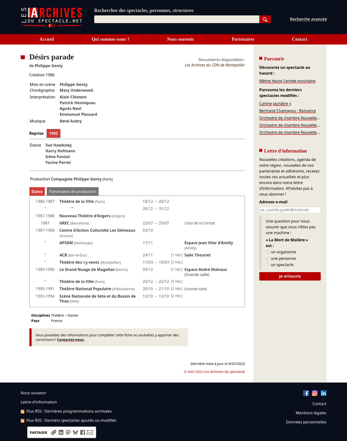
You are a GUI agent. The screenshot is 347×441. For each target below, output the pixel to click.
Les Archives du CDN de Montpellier (215, 65)
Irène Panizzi (58, 156)
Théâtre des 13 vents (79, 262)
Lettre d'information (39, 402)
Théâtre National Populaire (85, 288)
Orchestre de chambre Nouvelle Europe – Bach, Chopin (289, 118)
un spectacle (280, 265)
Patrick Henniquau (77, 102)
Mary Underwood (76, 90)
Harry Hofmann (60, 150)
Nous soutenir (180, 39)
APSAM (66, 242)
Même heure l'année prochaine (287, 80)
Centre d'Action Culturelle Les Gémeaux (97, 230)
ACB (63, 255)
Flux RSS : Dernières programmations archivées (66, 411)
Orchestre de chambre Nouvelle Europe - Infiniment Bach (289, 125)
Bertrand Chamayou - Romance (287, 110)
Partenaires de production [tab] (72, 191)
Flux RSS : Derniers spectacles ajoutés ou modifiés (68, 420)
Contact (299, 39)
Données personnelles (306, 422)
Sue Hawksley (59, 145)
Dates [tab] (37, 191)
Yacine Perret (58, 162)
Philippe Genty (49, 65)
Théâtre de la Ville (77, 201)
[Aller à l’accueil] (51, 26)
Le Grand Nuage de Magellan (87, 269)
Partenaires (243, 39)
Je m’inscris (290, 276)
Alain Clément (73, 97)
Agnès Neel (70, 108)
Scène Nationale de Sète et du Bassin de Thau (98, 299)
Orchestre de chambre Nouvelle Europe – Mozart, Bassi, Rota (289, 132)
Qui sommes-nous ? (110, 39)
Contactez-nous (70, 339)
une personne (281, 258)
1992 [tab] (53, 133)
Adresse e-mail (273, 202)
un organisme (281, 252)
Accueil (47, 39)
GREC (64, 223)
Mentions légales (311, 412)
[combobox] (176, 19)
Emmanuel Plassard (78, 114)
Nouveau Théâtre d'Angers (85, 215)
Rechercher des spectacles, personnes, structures (144, 10)
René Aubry (71, 121)
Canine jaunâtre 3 (275, 103)
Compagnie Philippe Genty (76, 179)
